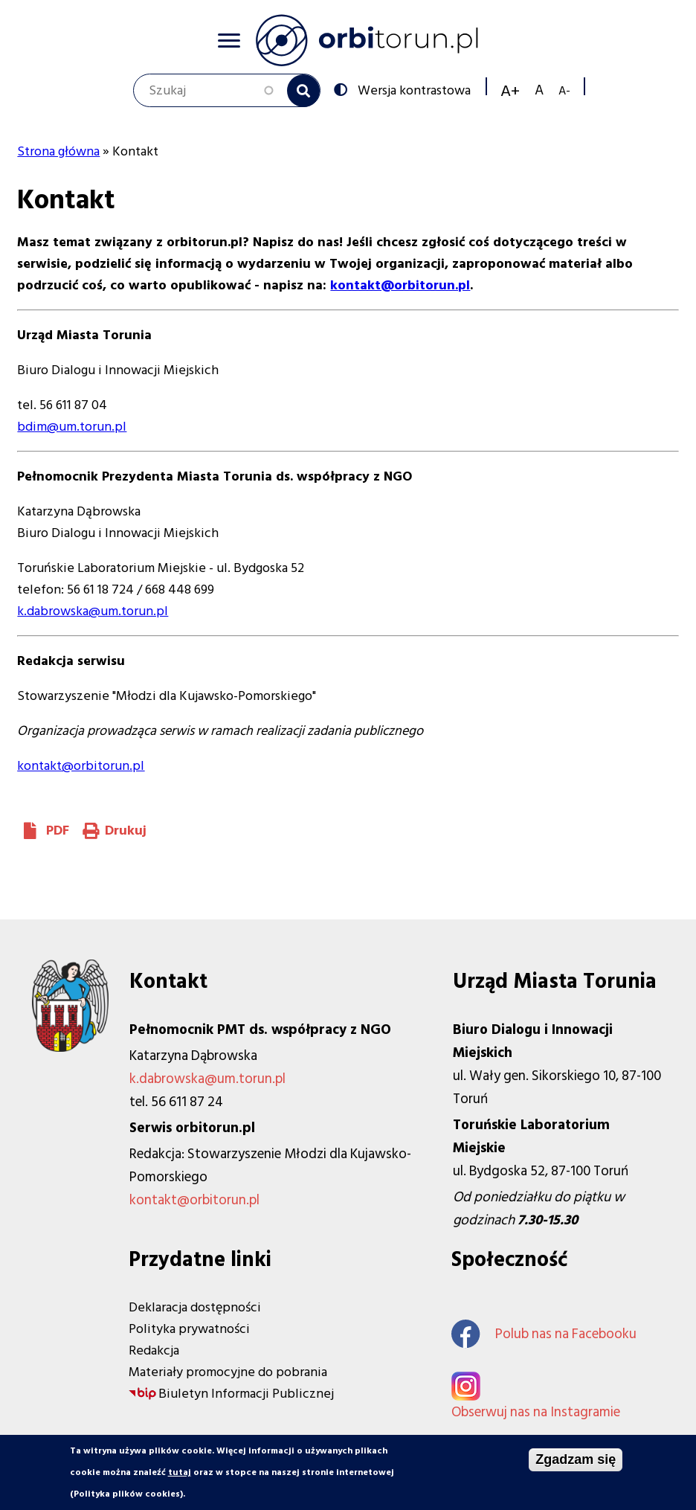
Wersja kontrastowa (413, 89)
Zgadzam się (575, 1461)
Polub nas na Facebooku (544, 1334)
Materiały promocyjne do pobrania (228, 1372)
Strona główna (58, 151)
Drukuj (125, 830)
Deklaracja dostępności (195, 1307)
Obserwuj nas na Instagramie (535, 1412)
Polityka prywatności (189, 1329)
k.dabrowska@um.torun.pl (92, 611)
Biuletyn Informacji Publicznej (246, 1393)
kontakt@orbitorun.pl (80, 766)
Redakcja (154, 1350)
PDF (57, 830)
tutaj (179, 1475)
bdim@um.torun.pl (71, 426)
